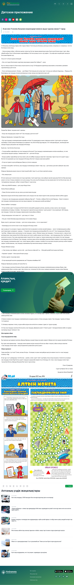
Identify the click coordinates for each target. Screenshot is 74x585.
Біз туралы (33, 571)
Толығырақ (8, 290)
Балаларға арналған (35, 577)
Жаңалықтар (33, 574)
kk (55, 4)
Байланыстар (33, 580)
